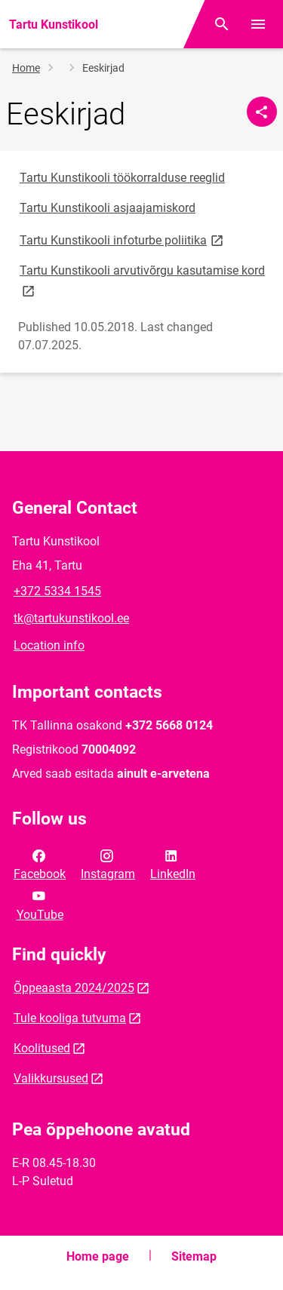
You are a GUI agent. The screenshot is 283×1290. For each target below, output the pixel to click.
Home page (97, 1256)
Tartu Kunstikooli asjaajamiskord (107, 208)
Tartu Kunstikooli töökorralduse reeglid (122, 177)
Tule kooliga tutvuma (70, 1018)
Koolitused (42, 1048)
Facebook (40, 864)
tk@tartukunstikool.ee (71, 618)
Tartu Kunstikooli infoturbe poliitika (123, 239)
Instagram (108, 864)
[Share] (262, 112)
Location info (49, 645)
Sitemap (194, 1256)
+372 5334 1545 (57, 591)
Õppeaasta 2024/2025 (74, 988)
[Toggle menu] (258, 24)
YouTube (40, 904)
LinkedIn (172, 864)
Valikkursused (51, 1078)
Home (26, 68)
